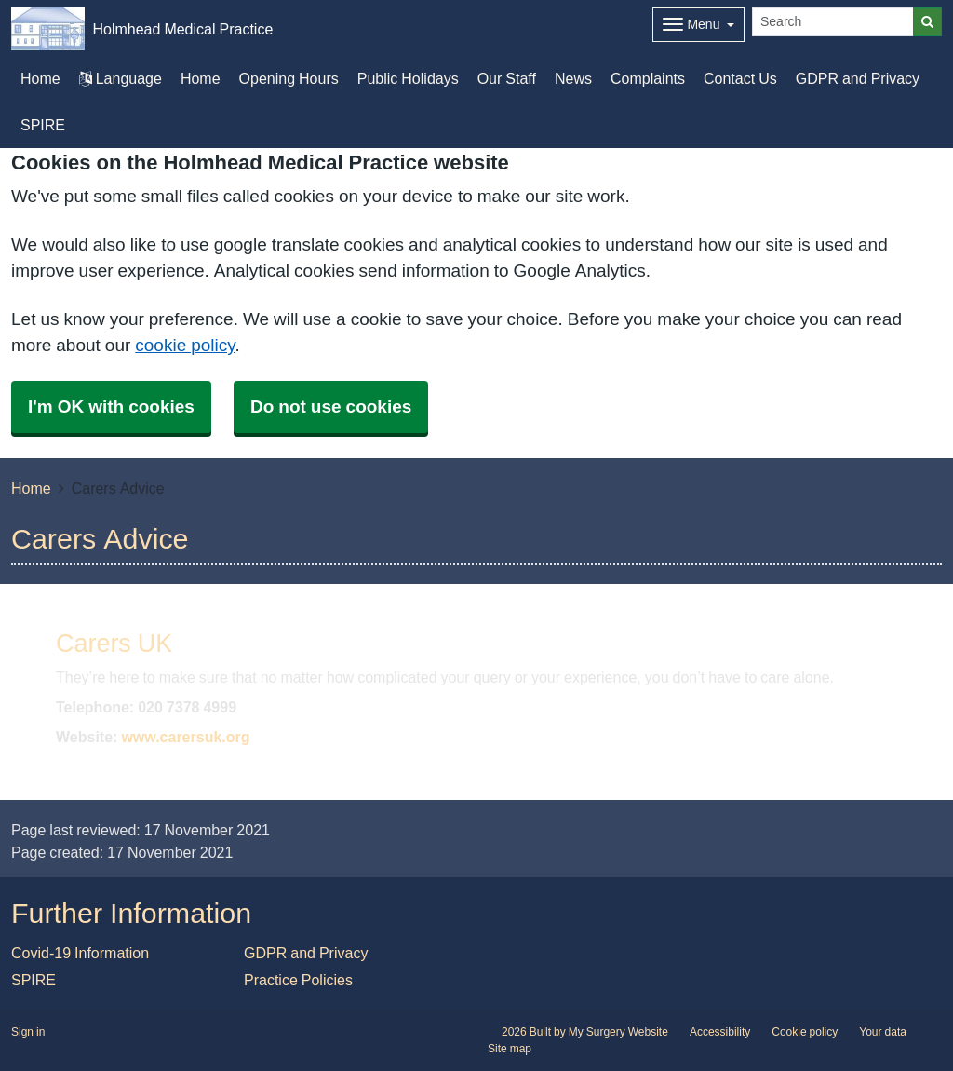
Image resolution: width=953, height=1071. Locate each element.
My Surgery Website (618, 1031)
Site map (509, 1048)
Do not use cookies (330, 406)
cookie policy (185, 345)
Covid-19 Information (80, 952)
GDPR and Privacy (857, 78)
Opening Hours (289, 78)
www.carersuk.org (185, 736)
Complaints (648, 78)
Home (201, 78)
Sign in (28, 1031)
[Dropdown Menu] (698, 24)
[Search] (833, 21)
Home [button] (40, 78)
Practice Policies (298, 979)
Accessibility (720, 1031)
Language (120, 78)
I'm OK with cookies (111, 406)
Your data (882, 1031)
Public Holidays (408, 78)
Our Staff (506, 78)
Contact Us (740, 78)
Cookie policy (805, 1031)
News (573, 78)
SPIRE (42, 124)
